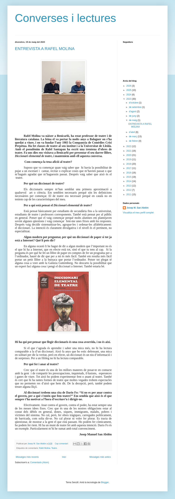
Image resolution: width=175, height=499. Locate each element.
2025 (129, 90)
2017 (129, 168)
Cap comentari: (62, 443)
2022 (129, 146)
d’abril (132, 132)
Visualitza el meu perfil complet (138, 212)
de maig (133, 120)
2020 (129, 155)
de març (133, 136)
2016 (129, 172)
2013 (129, 185)
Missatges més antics (100, 457)
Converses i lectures (65, 18)
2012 (129, 190)
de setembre (135, 107)
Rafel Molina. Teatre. (48, 448)
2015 (129, 177)
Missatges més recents (27, 457)
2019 (129, 159)
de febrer (134, 141)
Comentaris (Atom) (39, 462)
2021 (129, 151)
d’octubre (134, 102)
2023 (129, 99)
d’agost (133, 111)
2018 (129, 164)
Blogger (105, 482)
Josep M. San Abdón (138, 207)
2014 (129, 181)
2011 (129, 194)
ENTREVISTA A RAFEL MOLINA (44, 48)
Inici (64, 457)
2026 (129, 86)
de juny (133, 116)
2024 (129, 94)
